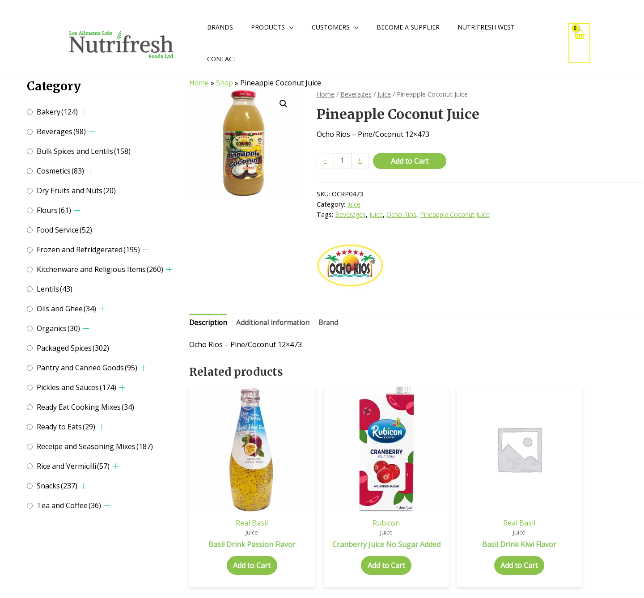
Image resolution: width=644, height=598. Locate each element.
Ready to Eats (66, 427)
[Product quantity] (343, 161)
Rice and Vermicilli (73, 466)
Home (199, 83)
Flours (54, 210)
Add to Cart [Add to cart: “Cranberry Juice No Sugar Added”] (358, 558)
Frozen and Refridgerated (88, 249)
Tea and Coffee (69, 505)
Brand (332, 323)
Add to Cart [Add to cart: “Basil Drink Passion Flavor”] (243, 549)
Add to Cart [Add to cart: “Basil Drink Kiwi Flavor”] (474, 549)
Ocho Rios (402, 215)
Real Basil (243, 505)
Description (208, 323)
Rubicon (358, 505)
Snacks (57, 486)
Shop (225, 83)
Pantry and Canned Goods (87, 368)
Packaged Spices (73, 348)
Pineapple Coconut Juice (455, 215)
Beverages (61, 131)
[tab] (208, 323)
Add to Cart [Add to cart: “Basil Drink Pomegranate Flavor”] (590, 558)
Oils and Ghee (66, 309)
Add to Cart (410, 160)
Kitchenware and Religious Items (100, 269)
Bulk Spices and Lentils (84, 151)
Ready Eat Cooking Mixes (85, 407)
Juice (385, 93)
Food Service (64, 230)
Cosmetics (60, 171)
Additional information (275, 323)
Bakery (57, 112)
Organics (58, 328)
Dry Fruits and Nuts (76, 190)
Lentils (54, 289)
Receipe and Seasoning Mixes (95, 446)
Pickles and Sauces (76, 387)
